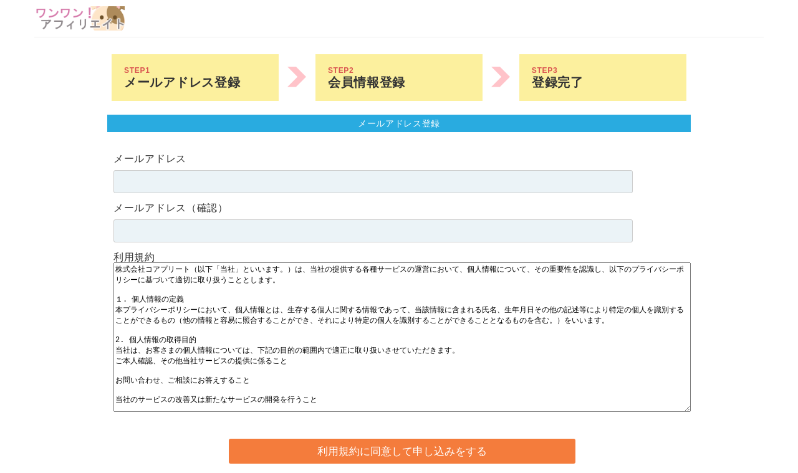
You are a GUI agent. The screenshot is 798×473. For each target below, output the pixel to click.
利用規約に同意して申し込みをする (402, 451)
